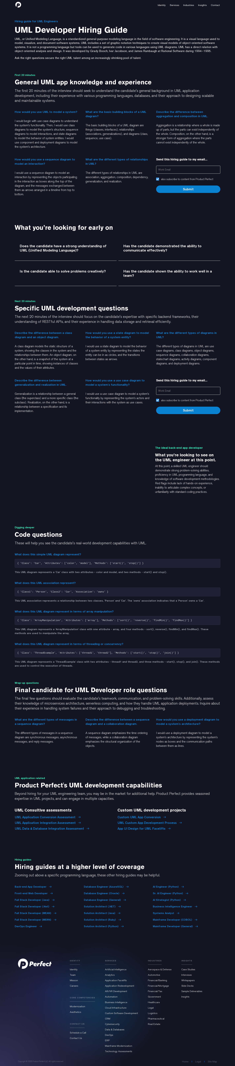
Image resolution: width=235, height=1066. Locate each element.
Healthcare (154, 1002)
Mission (74, 980)
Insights (185, 996)
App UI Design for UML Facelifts (144, 828)
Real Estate (154, 1024)
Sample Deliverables (191, 991)
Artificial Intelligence (115, 969)
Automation (111, 996)
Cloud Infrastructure (115, 1007)
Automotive (154, 974)
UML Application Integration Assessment (48, 823)
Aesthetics (75, 1012)
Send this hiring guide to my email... (181, 159)
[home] (18, 4)
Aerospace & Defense (159, 969)
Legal (151, 1007)
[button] (162, 4)
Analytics (110, 974)
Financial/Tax (155, 991)
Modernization (77, 1006)
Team (73, 974)
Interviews (186, 974)
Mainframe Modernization (118, 1045)
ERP (107, 1040)
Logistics (152, 1013)
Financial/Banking (157, 980)
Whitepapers (188, 980)
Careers (74, 985)
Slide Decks (187, 985)
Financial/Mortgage (158, 985)
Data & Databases (114, 1029)
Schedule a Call (78, 1032)
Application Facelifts (116, 980)
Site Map (212, 1061)
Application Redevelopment (119, 985)
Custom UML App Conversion (142, 817)
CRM (107, 1018)
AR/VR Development (116, 991)
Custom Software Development (121, 1013)
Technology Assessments (118, 1051)
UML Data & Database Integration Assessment (52, 828)
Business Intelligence (116, 1002)
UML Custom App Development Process (150, 823)
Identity (74, 969)
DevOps (109, 1034)
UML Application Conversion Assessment (48, 817)
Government (154, 996)
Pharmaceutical (156, 1018)
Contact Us (76, 1038)
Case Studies (188, 969)
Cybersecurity (112, 1024)
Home (185, 1061)
